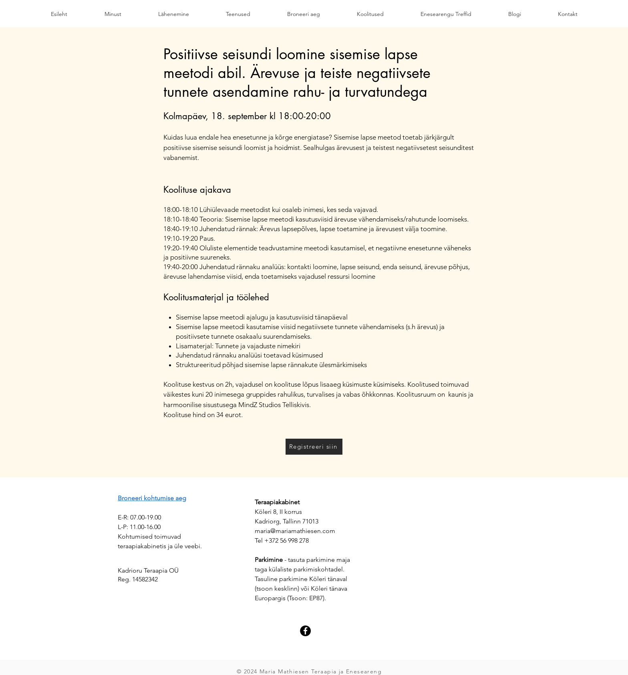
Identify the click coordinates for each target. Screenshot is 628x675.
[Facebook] (305, 630)
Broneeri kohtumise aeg (152, 498)
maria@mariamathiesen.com (295, 531)
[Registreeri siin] (314, 447)
